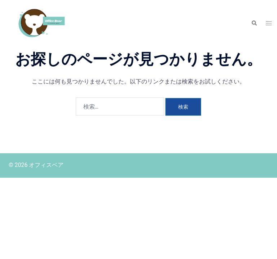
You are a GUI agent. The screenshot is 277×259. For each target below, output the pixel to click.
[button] (254, 23)
